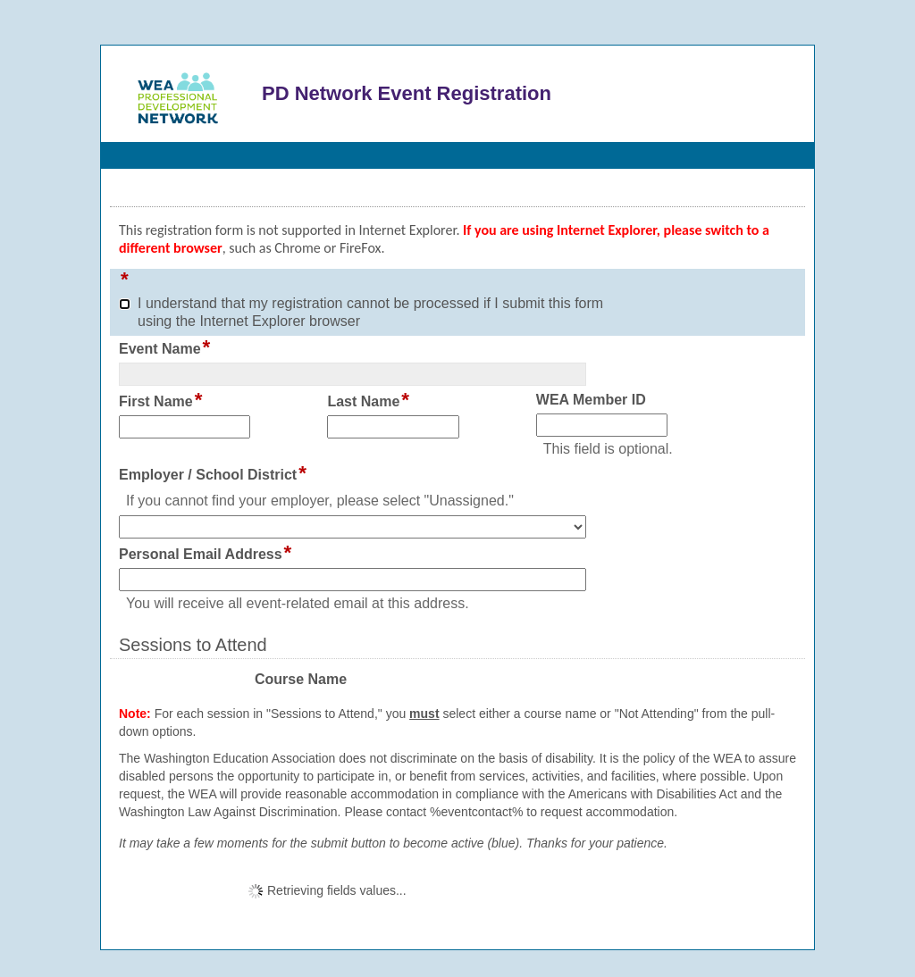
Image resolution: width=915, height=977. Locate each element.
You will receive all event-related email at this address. (297, 603)
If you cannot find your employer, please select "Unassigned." (320, 500)
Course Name (301, 680)
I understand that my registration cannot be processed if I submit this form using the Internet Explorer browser (370, 312)
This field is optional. (608, 448)
